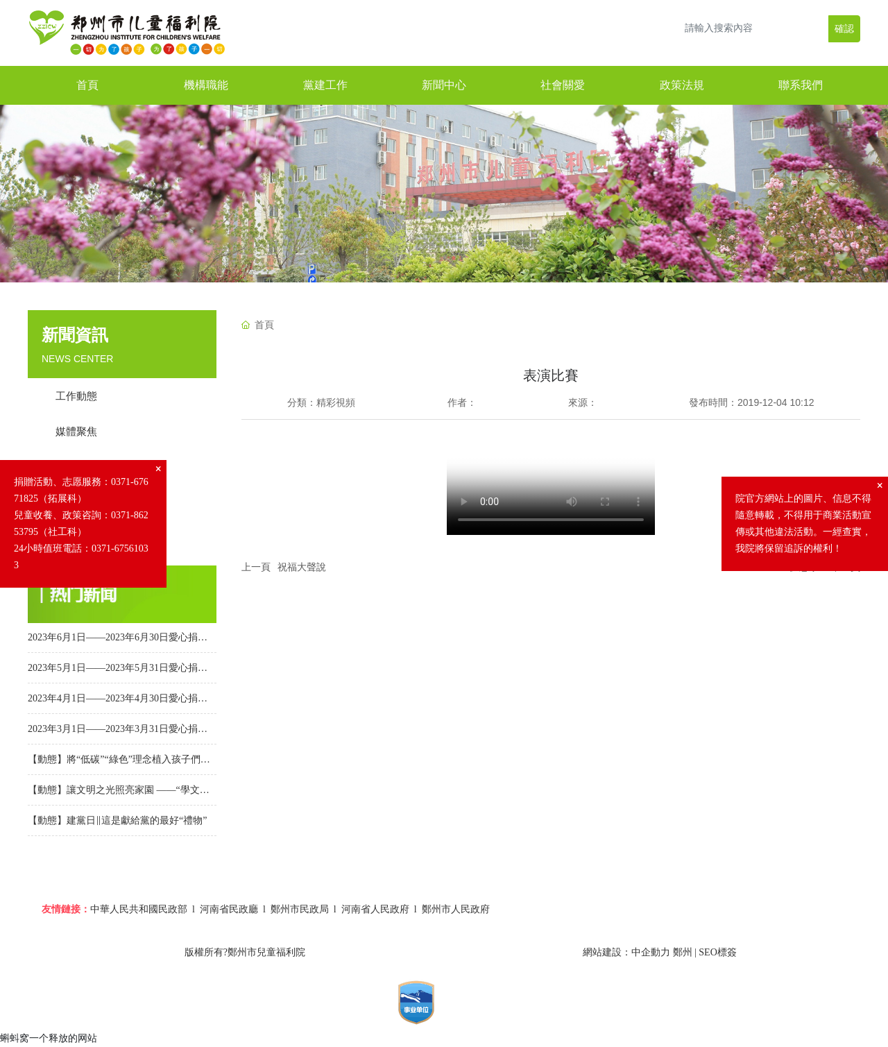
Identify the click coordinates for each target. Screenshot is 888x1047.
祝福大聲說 (302, 567)
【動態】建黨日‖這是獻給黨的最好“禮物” (117, 820)
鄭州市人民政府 (456, 909)
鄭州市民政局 (300, 909)
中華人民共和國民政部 (138, 909)
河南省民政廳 (229, 909)
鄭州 (682, 952)
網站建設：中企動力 (626, 952)
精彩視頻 (335, 402)
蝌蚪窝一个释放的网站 (48, 1038)
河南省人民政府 (375, 909)
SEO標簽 (717, 952)
